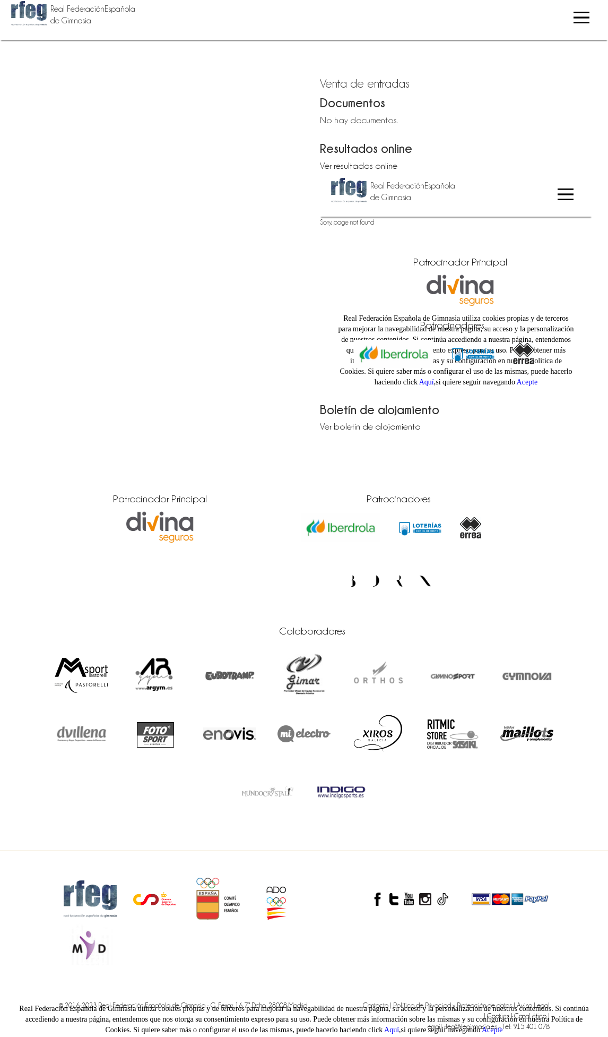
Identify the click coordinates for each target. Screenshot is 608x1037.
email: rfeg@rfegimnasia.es (463, 1026)
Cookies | (500, 1015)
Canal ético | (532, 1015)
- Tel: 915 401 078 (524, 1026)
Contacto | (378, 1005)
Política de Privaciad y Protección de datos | (455, 1005)
